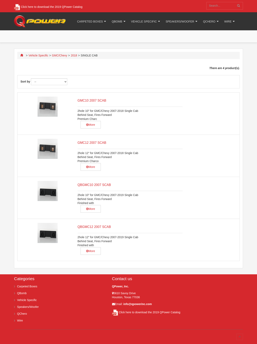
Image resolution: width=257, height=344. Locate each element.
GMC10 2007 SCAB (92, 100)
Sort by (25, 81)
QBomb (117, 21)
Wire (228, 21)
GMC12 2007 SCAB (92, 142)
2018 (74, 55)
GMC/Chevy (59, 55)
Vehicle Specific (144, 21)
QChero (209, 21)
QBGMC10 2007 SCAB (94, 185)
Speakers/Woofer (180, 21)
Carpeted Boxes (90, 21)
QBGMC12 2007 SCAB (94, 227)
